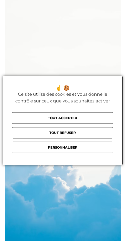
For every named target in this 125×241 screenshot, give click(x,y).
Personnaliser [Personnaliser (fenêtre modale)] (62, 147)
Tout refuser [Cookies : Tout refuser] (62, 133)
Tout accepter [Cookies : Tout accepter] (62, 118)
